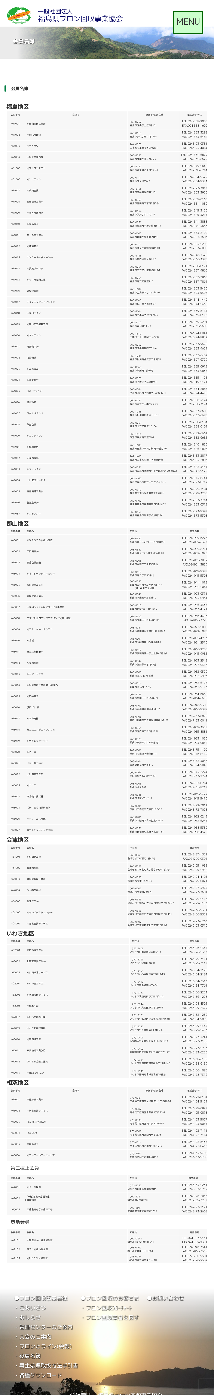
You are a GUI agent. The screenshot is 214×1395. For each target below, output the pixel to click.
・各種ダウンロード (38, 1375)
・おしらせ (27, 1317)
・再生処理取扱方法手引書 (46, 1365)
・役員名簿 (27, 1356)
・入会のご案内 (32, 1336)
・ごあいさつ (30, 1307)
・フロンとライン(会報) (43, 1346)
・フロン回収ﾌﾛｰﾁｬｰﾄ (106, 1307)
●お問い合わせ (165, 1298)
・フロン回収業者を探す (109, 1317)
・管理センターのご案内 (43, 1327)
